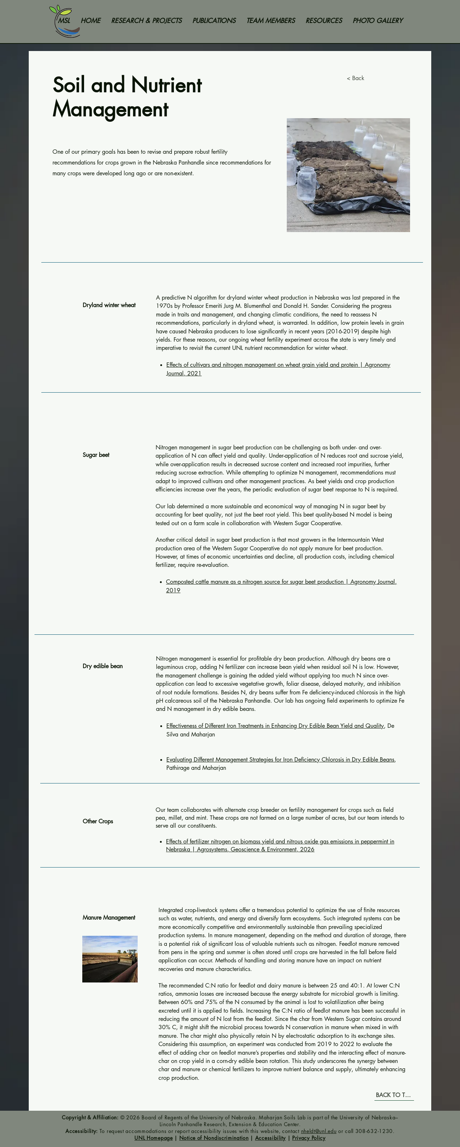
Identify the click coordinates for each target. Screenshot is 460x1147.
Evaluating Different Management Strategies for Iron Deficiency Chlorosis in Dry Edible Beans (280, 759)
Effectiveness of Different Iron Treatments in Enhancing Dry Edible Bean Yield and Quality (275, 726)
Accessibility (270, 1137)
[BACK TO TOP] (394, 1095)
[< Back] (361, 78)
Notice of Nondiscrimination (214, 1137)
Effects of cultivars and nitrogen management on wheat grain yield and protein (263, 365)
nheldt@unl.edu (319, 1131)
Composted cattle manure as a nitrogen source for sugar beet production (255, 582)
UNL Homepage (153, 1137)
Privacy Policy (309, 1137)
